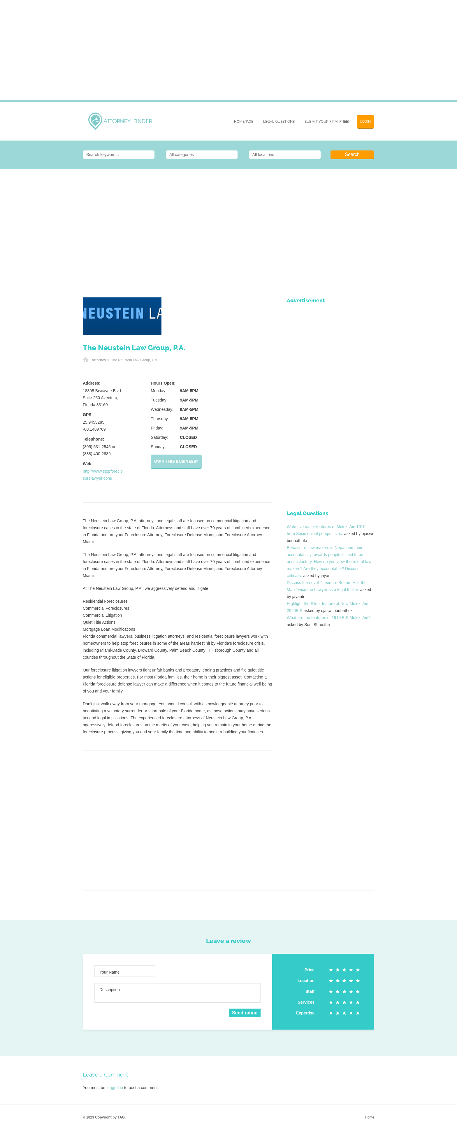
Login (365, 122)
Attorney (99, 360)
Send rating (245, 1012)
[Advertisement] (228, 53)
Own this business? (176, 461)
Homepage (243, 122)
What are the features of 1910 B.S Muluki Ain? (328, 617)
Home (86, 360)
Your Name (109, 972)
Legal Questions (279, 122)
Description (109, 989)
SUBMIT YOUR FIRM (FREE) (327, 122)
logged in (114, 1087)
